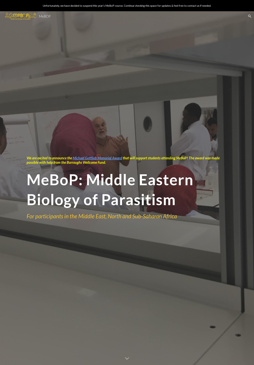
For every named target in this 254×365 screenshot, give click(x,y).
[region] (127, 5)
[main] (127, 160)
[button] (250, 16)
